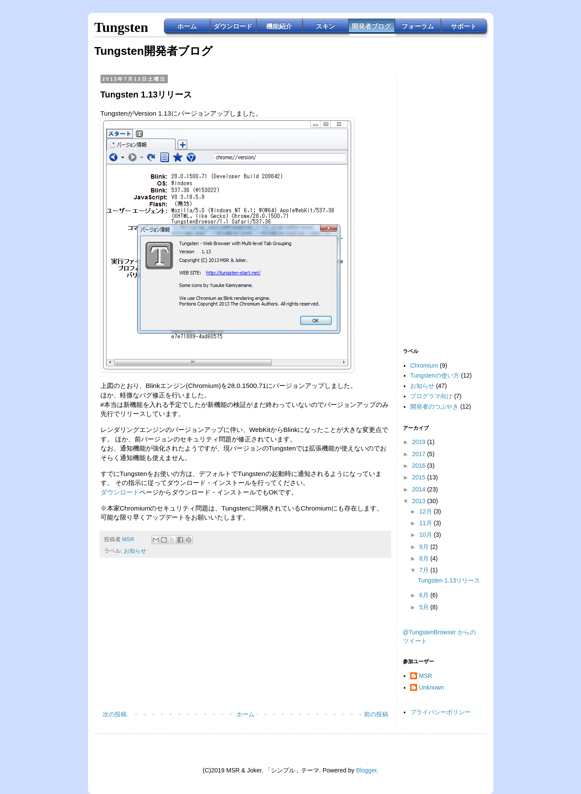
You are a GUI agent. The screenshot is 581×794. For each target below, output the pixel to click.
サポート (464, 26)
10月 (426, 534)
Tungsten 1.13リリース (449, 580)
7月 (424, 570)
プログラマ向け (431, 396)
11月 (426, 523)
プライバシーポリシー (440, 712)
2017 (419, 454)
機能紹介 (279, 26)
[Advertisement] (245, 637)
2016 (419, 465)
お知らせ (135, 551)
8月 (424, 558)
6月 (424, 595)
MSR (425, 675)
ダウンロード (233, 26)
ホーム (187, 26)
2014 (419, 489)
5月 (424, 607)
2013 (419, 501)
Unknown (431, 687)
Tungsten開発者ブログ (153, 50)
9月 (424, 546)
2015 (419, 477)
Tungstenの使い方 (434, 375)
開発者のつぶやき (434, 406)
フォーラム (418, 26)
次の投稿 (115, 714)
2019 (419, 441)
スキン (325, 26)
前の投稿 (376, 714)
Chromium (424, 365)
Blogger (366, 770)
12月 (426, 511)
